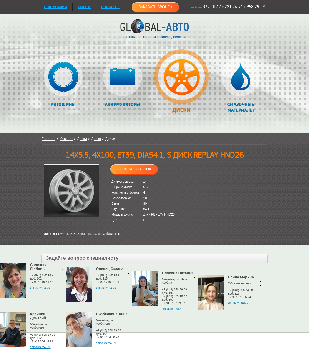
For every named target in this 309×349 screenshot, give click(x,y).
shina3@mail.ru (40, 287)
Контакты (110, 7)
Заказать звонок (155, 7)
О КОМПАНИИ (55, 7)
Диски (181, 83)
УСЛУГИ (84, 7)
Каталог (66, 139)
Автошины (63, 82)
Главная (48, 139)
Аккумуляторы (122, 82)
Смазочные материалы (240, 85)
